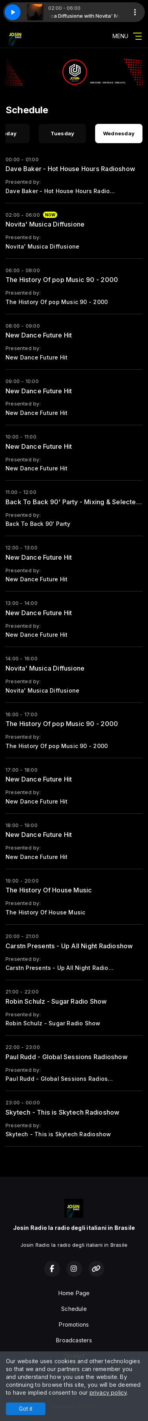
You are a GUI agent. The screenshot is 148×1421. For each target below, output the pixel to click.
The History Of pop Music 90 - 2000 (62, 280)
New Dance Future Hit (39, 335)
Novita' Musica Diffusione (45, 224)
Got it (25, 1408)
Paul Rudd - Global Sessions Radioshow (66, 1057)
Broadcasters (74, 1340)
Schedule (74, 1308)
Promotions (74, 1324)
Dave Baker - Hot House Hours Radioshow (70, 169)
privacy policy (108, 1392)
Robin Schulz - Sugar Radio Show (56, 1001)
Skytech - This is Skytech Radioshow (62, 1112)
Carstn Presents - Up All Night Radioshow (69, 946)
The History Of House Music (49, 890)
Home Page (74, 1293)
